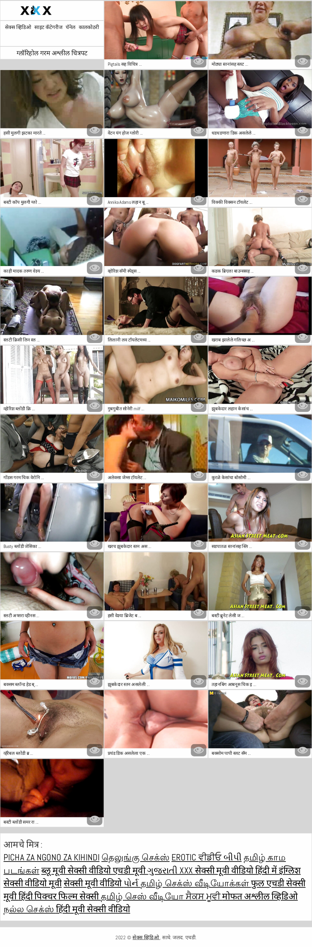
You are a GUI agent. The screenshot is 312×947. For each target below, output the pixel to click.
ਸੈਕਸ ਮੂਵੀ (204, 896)
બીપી (233, 857)
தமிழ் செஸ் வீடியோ (143, 896)
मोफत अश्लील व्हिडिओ (260, 896)
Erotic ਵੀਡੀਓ (197, 857)
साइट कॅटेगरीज (48, 27)
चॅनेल (70, 27)
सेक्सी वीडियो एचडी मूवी (108, 870)
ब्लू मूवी (54, 870)
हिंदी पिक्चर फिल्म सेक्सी (60, 896)
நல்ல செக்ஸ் (29, 909)
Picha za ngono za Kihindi (51, 857)
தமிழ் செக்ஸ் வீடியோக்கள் (196, 883)
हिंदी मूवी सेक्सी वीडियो (93, 909)
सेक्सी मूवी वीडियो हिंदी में (237, 870)
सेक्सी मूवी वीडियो (94, 883)
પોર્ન (132, 883)
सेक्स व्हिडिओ (18, 27)
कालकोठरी (89, 27)
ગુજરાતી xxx (171, 870)
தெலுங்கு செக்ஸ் (136, 857)
